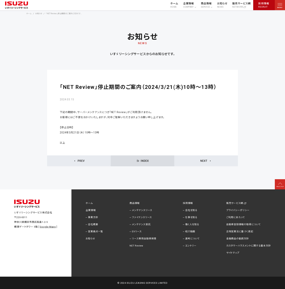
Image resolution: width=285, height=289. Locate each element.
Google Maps (48, 226)
